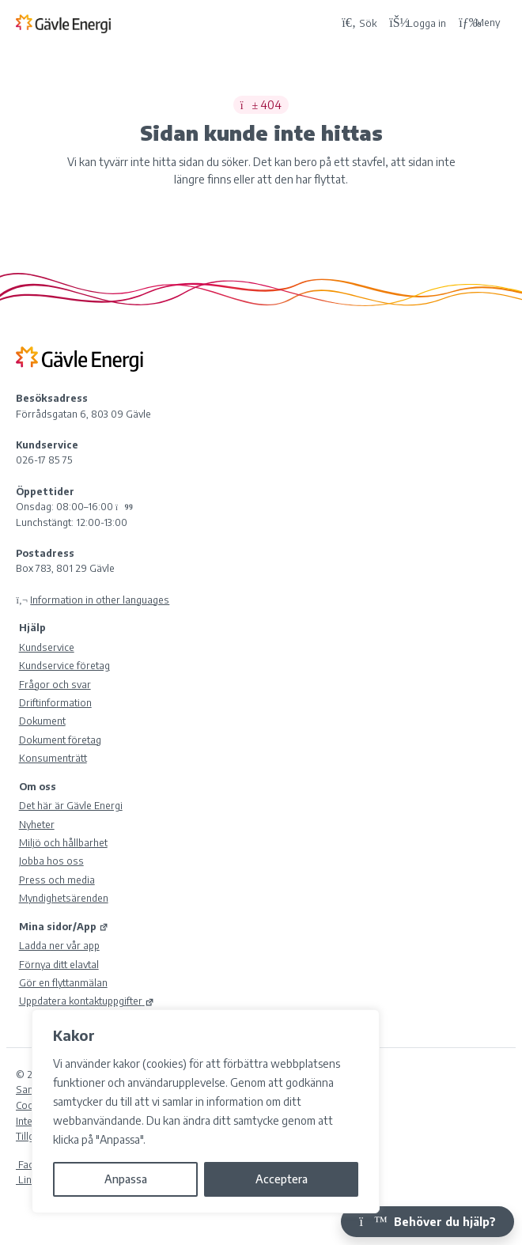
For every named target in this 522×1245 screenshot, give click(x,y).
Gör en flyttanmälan (63, 982)
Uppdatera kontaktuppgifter (86, 1000)
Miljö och (63, 842)
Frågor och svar (55, 684)
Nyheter (37, 824)
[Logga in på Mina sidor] (417, 22)
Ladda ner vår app (59, 945)
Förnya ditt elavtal (59, 964)
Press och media (57, 879)
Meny (479, 23)
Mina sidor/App (63, 926)
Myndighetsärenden (63, 897)
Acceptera (281, 1179)
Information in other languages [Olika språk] (99, 599)
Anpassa (125, 1179)
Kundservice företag (64, 665)
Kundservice (46, 647)
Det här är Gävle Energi (71, 805)
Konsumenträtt (53, 757)
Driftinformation (55, 702)
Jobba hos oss (51, 860)
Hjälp (32, 627)
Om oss (37, 786)
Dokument (42, 720)
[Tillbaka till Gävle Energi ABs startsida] (175, 23)
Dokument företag (60, 739)
